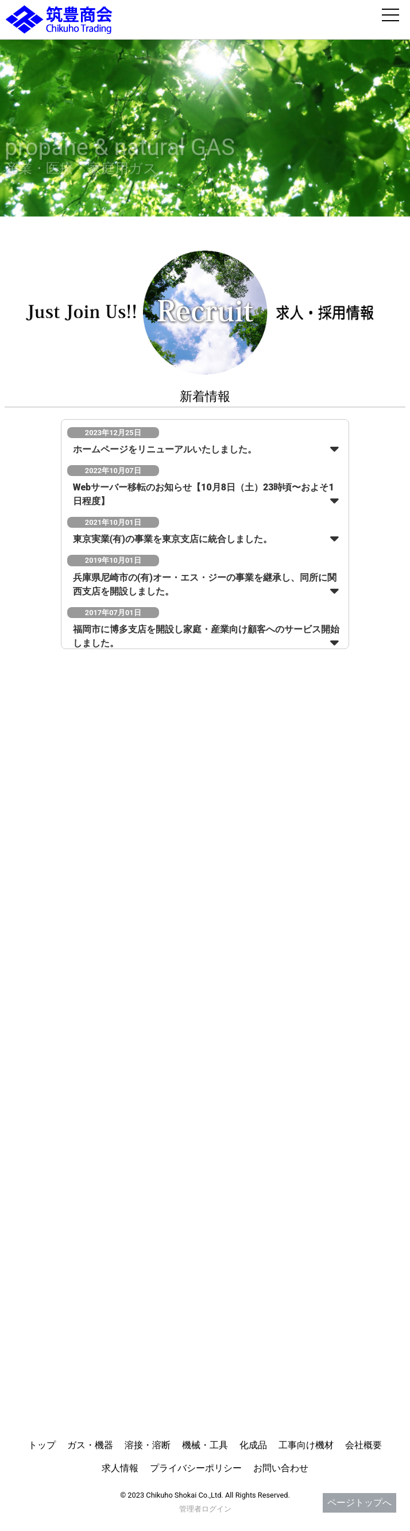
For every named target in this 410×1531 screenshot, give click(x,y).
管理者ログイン (205, 1509)
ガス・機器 (90, 1445)
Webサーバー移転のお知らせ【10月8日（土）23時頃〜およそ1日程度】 (203, 494)
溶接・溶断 (148, 1445)
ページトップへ (359, 1502)
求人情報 (120, 1468)
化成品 (253, 1445)
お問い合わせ (280, 1468)
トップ (42, 1445)
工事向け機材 (306, 1445)
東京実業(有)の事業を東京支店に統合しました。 (172, 539)
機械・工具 (205, 1445)
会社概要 (363, 1445)
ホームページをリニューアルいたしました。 (165, 449)
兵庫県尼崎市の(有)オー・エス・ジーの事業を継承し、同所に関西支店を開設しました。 (204, 584)
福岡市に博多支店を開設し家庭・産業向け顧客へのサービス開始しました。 (206, 636)
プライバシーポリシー (196, 1468)
